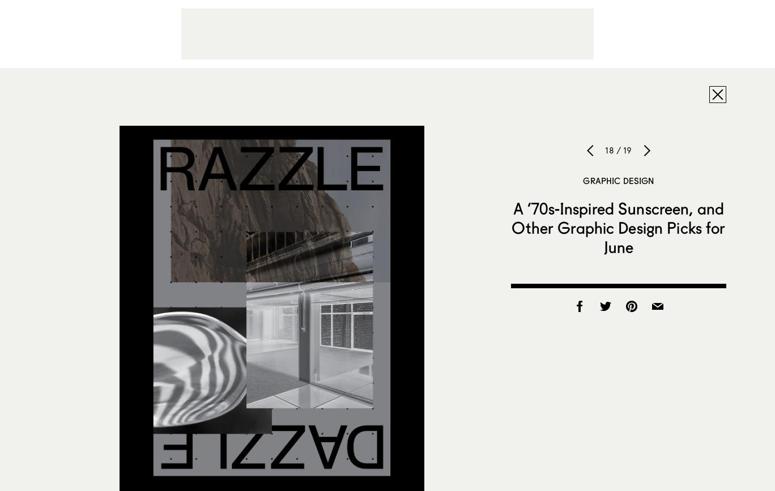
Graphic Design (618, 181)
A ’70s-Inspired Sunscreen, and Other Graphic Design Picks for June (618, 228)
